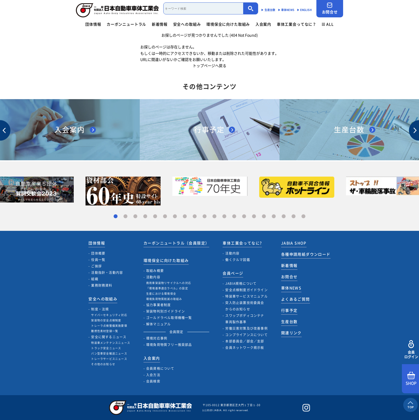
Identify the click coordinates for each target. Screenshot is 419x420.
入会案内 (263, 24)
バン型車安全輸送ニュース (109, 353)
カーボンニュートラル (126, 24)
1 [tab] (115, 216)
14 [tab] (244, 216)
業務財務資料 (101, 285)
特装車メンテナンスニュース (110, 343)
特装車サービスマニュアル (246, 296)
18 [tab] (283, 216)
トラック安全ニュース (106, 348)
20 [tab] (303, 216)
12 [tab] (224, 216)
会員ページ (233, 273)
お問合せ (329, 8)
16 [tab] (264, 216)
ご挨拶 (96, 266)
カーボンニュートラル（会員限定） (176, 243)
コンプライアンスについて (246, 334)
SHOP (411, 379)
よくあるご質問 (295, 299)
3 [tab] (135, 216)
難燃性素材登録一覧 (104, 331)
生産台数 (289, 321)
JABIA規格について (241, 283)
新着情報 (160, 24)
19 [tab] (293, 216)
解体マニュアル (158, 324)
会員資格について (160, 368)
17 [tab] (273, 216)
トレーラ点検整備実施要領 (109, 326)
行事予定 (289, 310)
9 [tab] (194, 216)
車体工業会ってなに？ (296, 24)
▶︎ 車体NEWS (286, 10)
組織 (94, 279)
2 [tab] (125, 216)
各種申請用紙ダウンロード (306, 254)
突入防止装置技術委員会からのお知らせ (244, 306)
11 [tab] (214, 216)
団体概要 (98, 253)
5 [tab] (155, 216)
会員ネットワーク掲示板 (244, 347)
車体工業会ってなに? (242, 243)
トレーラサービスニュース (109, 359)
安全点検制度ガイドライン (246, 289)
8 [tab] (185, 216)
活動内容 (153, 277)
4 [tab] (145, 216)
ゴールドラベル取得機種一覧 (169, 317)
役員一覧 (98, 259)
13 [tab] (234, 216)
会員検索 (153, 381)
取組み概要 (155, 270)
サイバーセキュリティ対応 (109, 315)
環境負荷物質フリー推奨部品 (169, 344)
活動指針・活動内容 (107, 272)
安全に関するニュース (108, 337)
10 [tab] (204, 216)
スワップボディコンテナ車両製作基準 (244, 318)
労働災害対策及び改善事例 (246, 328)
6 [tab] (165, 216)
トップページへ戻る (209, 65)
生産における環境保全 (161, 293)
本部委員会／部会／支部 (244, 341)
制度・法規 (100, 309)
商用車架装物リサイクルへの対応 (168, 283)
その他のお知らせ (103, 364)
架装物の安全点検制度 (106, 320)
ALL (328, 24)
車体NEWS (291, 287)
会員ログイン (411, 349)
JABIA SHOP (294, 243)
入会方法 (153, 374)
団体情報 (93, 24)
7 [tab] (175, 216)
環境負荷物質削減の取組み (164, 299)
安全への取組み (187, 24)
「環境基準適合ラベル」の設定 (167, 288)
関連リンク (291, 332)
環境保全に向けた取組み (228, 24)
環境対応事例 (156, 338)
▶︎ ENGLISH (304, 10)
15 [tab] (254, 216)
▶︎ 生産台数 (268, 10)
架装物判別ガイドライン (165, 311)
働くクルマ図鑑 (237, 259)
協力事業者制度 (158, 304)
